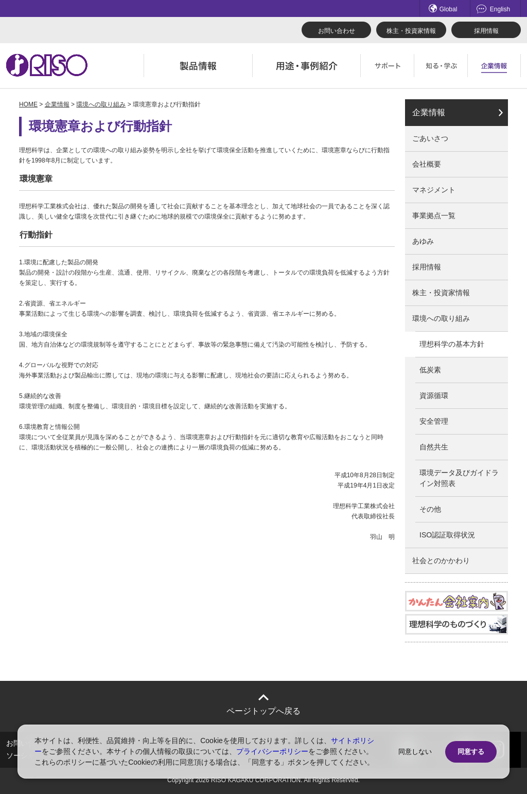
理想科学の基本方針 (451, 344)
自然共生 (433, 447)
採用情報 (486, 30)
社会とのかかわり (441, 560)
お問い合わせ (336, 30)
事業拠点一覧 (433, 215)
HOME (28, 104)
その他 (430, 509)
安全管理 (433, 421)
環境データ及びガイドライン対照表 (459, 478)
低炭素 (430, 370)
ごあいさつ (430, 138)
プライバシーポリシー (272, 751)
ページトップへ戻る (263, 711)
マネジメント (433, 190)
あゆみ (423, 241)
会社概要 (426, 164)
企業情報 (57, 104)
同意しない (415, 751)
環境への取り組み (101, 104)
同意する (471, 751)
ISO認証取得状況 (447, 535)
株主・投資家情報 (411, 30)
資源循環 (433, 395)
